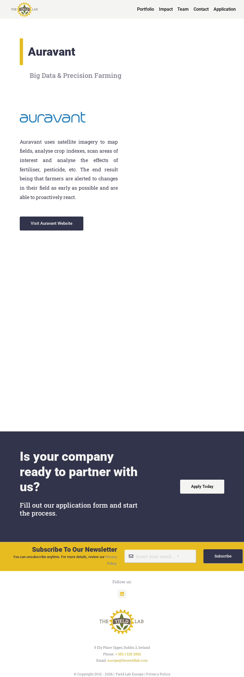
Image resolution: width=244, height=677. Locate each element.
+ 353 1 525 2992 (128, 654)
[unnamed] (122, 608)
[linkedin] (122, 594)
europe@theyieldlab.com (127, 660)
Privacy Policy (158, 674)
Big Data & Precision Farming (75, 75)
